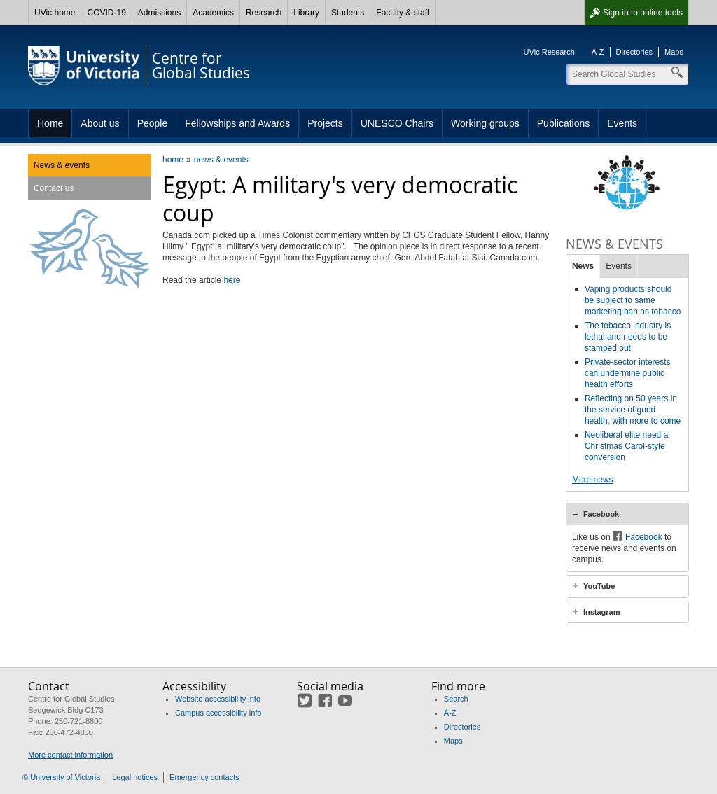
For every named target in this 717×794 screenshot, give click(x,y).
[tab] (627, 514)
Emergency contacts (204, 777)
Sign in (643, 13)
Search (456, 699)
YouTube (599, 586)
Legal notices (135, 777)
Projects (325, 123)
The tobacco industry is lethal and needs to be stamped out (628, 337)
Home (50, 123)
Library (306, 13)
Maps (673, 52)
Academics (213, 13)
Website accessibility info (217, 699)
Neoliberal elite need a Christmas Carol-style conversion (626, 446)
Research (263, 13)
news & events (221, 160)
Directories (634, 52)
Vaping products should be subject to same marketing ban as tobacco (633, 300)
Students (347, 13)
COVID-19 (106, 13)
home (172, 160)
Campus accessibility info (218, 713)
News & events (62, 165)
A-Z (598, 52)
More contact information (70, 755)
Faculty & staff (402, 13)
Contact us (54, 188)
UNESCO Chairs (397, 123)
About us (100, 123)
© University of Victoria (61, 777)
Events (622, 123)
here (231, 280)
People (152, 123)
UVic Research (549, 52)
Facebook (601, 514)
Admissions (159, 13)
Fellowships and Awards (237, 123)
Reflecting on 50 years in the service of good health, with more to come (633, 409)
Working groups (485, 123)
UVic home (54, 13)
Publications (563, 123)
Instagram (601, 612)
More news (592, 480)
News (583, 266)
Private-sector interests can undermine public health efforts (628, 373)
